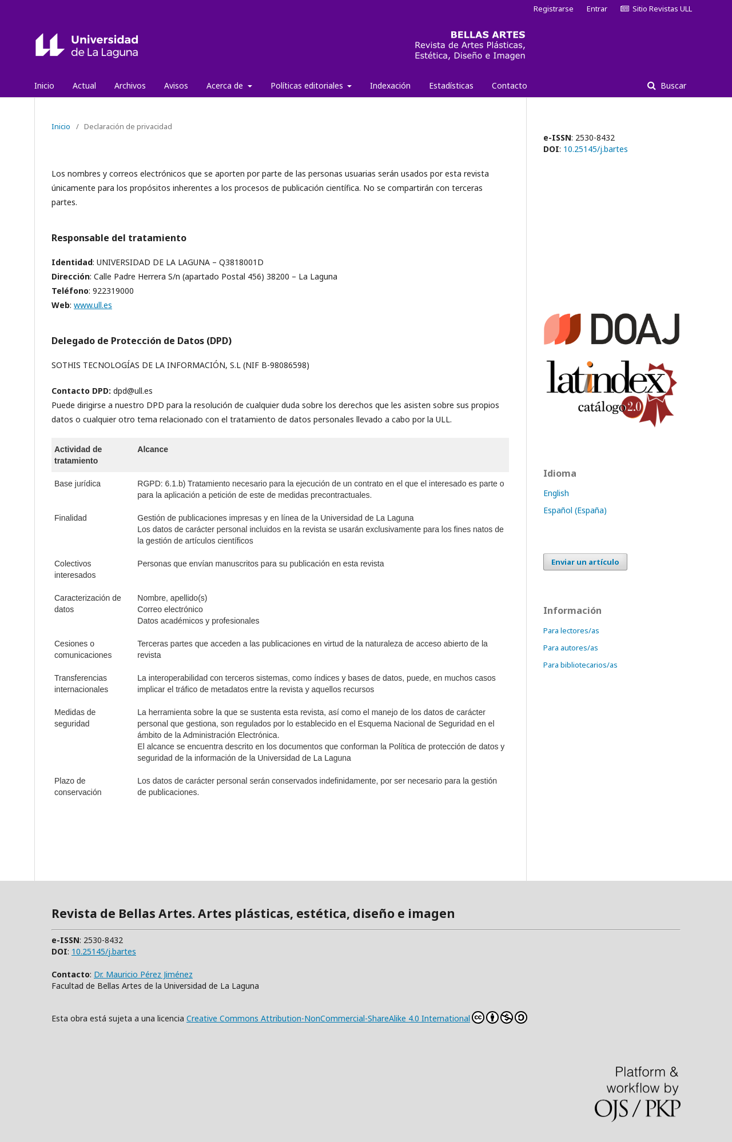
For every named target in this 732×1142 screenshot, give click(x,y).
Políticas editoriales (307, 85)
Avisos (176, 85)
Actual (84, 85)
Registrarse (554, 8)
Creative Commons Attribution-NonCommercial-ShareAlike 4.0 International (356, 1017)
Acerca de (225, 85)
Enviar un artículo (585, 562)
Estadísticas (451, 85)
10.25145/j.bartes (595, 148)
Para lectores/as (571, 630)
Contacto (509, 85)
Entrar (597, 8)
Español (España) (575, 510)
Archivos (130, 85)
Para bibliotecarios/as (580, 665)
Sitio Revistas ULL (656, 8)
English (556, 493)
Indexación (390, 85)
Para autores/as (570, 647)
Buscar (672, 85)
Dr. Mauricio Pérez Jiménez (143, 974)
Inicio (44, 85)
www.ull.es (93, 305)
